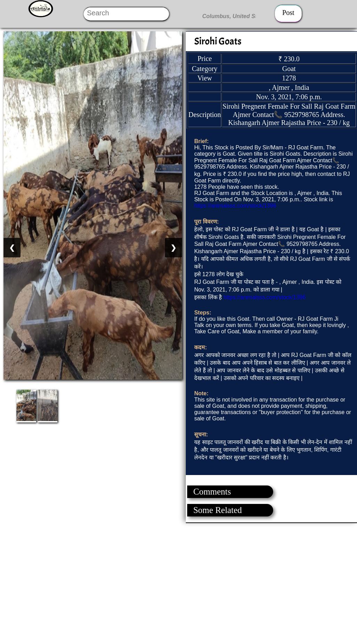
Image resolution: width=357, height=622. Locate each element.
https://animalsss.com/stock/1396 (235, 206)
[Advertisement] (178, 572)
